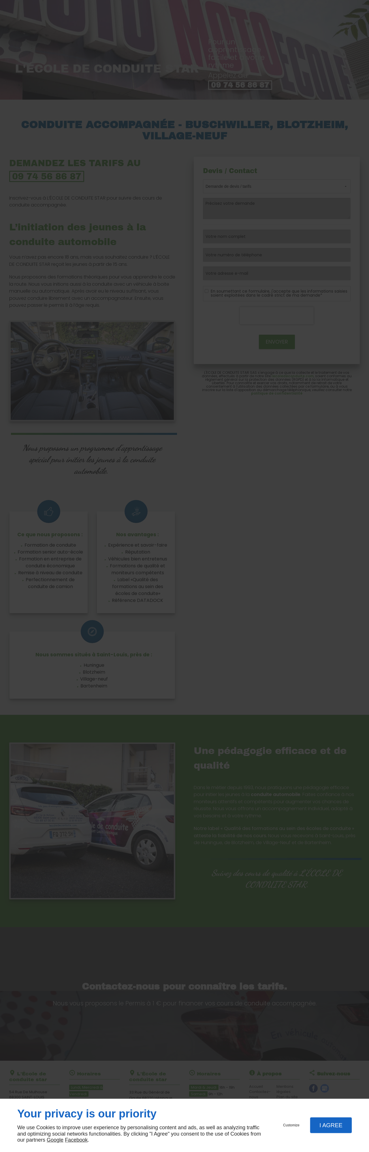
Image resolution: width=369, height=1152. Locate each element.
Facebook (76, 1140)
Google (55, 1140)
